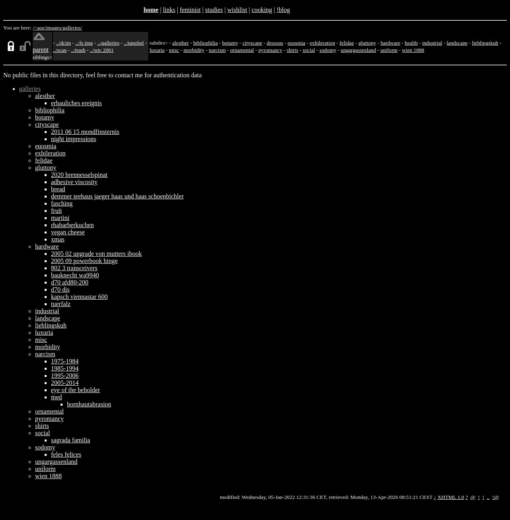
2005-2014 (64, 382)
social (309, 50)
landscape (457, 43)
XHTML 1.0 (450, 497)
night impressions (73, 138)
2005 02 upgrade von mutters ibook (96, 253)
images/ (54, 28)
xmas (58, 239)
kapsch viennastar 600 (79, 296)
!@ (495, 497)
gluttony (367, 43)
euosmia (296, 43)
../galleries (108, 43)
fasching (62, 203)
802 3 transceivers (74, 268)
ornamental (242, 50)
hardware (390, 43)
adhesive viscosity (74, 182)
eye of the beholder (75, 390)
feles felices (66, 454)
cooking (261, 9)
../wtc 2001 (102, 50)
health (411, 43)
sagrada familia (70, 440)
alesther (180, 43)
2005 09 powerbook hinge (84, 260)
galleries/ (72, 28)
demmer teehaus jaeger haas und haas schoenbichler (117, 196)
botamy (230, 43)
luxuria (157, 50)
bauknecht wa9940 (75, 275)
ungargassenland (358, 50)
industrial (432, 43)
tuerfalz (61, 303)
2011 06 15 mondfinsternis (85, 131)
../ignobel (134, 43)
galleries (30, 88)
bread (58, 189)
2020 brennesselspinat (79, 174)
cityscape (253, 43)
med (56, 397)
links (169, 9)
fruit (56, 210)
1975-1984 (64, 361)
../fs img (84, 43)
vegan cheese (68, 232)
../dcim (63, 43)
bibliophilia (205, 43)
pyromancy (270, 50)
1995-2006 (64, 375)
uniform (389, 50)
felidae (346, 43)
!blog (283, 9)
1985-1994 (64, 368)
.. (488, 497)
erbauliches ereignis (76, 103)
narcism (217, 50)
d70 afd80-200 (69, 282)
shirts (292, 50)
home (150, 9)
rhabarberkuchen (72, 225)
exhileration (322, 43)
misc (174, 50)
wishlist (237, 9)
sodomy (328, 50)
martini (60, 217)
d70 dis (60, 289)
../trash (78, 50)
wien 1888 (413, 50)
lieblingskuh (485, 43)
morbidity (193, 50)
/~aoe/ (39, 28)
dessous (275, 43)
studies (214, 9)
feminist (190, 9)
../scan (60, 50)
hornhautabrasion (89, 404)
